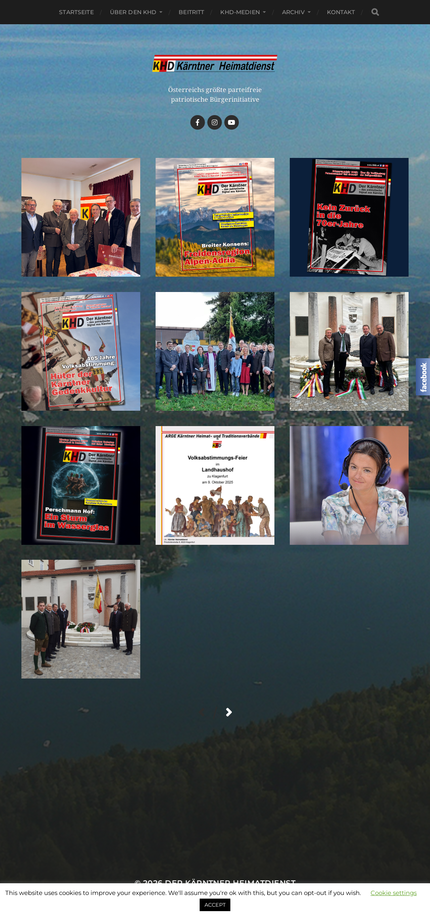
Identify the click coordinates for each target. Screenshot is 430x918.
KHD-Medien (239, 12)
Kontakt (341, 12)
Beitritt (191, 12)
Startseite (76, 12)
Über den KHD (133, 12)
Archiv (293, 12)
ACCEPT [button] (215, 904)
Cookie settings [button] (394, 893)
